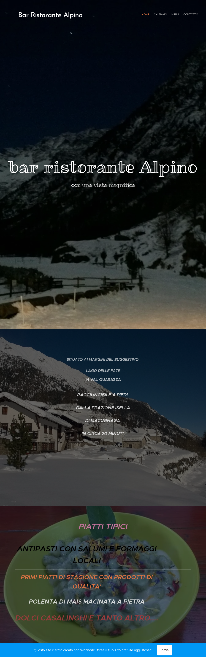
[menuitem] (185, 15)
